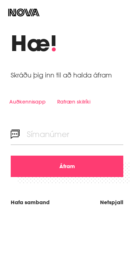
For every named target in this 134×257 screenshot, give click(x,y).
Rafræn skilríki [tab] (73, 102)
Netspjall (111, 202)
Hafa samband (30, 202)
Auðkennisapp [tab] (27, 102)
